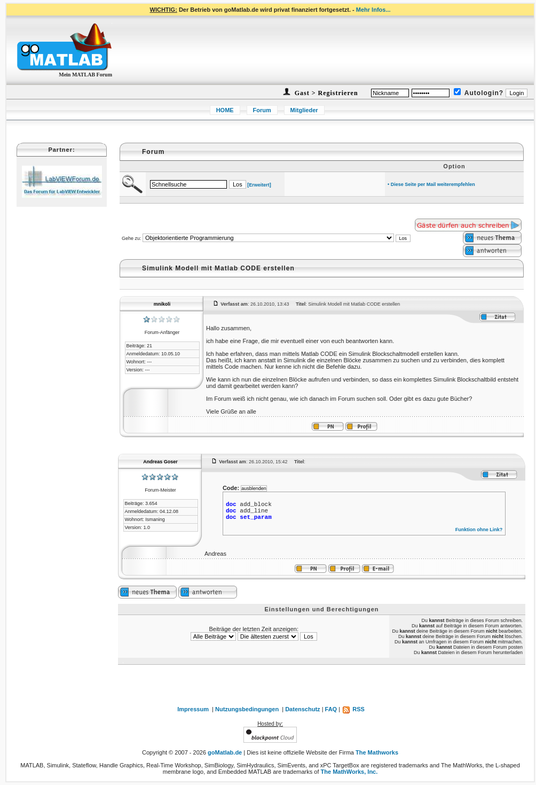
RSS (353, 709)
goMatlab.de (225, 752)
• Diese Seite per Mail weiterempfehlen (431, 184)
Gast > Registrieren (325, 93)
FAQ (331, 709)
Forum (262, 110)
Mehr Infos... (373, 9)
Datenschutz (302, 709)
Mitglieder (304, 110)
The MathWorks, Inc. (349, 771)
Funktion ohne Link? (479, 529)
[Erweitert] (259, 185)
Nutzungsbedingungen (247, 709)
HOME (225, 110)
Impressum (193, 709)
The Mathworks (377, 752)
